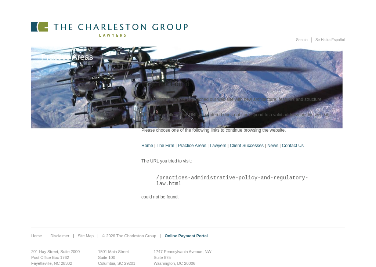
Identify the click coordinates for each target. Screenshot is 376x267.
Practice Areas (192, 145)
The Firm (165, 145)
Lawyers (218, 145)
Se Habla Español (330, 40)
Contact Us (293, 145)
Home (147, 145)
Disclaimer (59, 236)
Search (302, 40)
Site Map (86, 236)
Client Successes (247, 145)
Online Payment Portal (185, 236)
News (272, 145)
